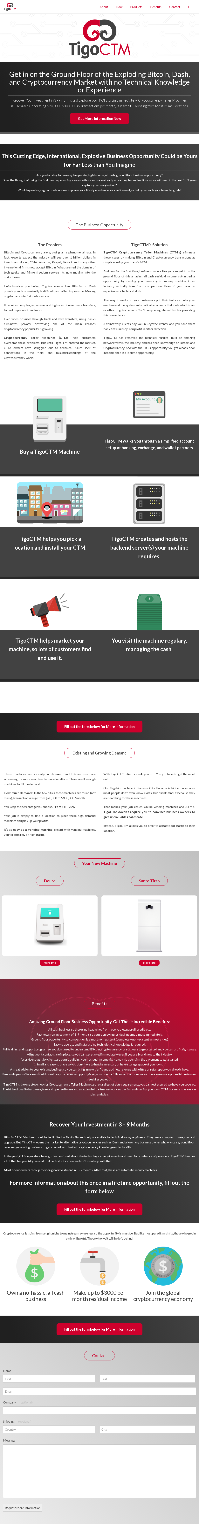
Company (18, 1402)
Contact (174, 7)
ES (189, 7)
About (104, 7)
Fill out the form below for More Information (99, 726)
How (119, 7)
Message (9, 1440)
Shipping (17, 1421)
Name (7, 1371)
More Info (50, 962)
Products (136, 7)
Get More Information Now (99, 118)
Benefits (155, 7)
